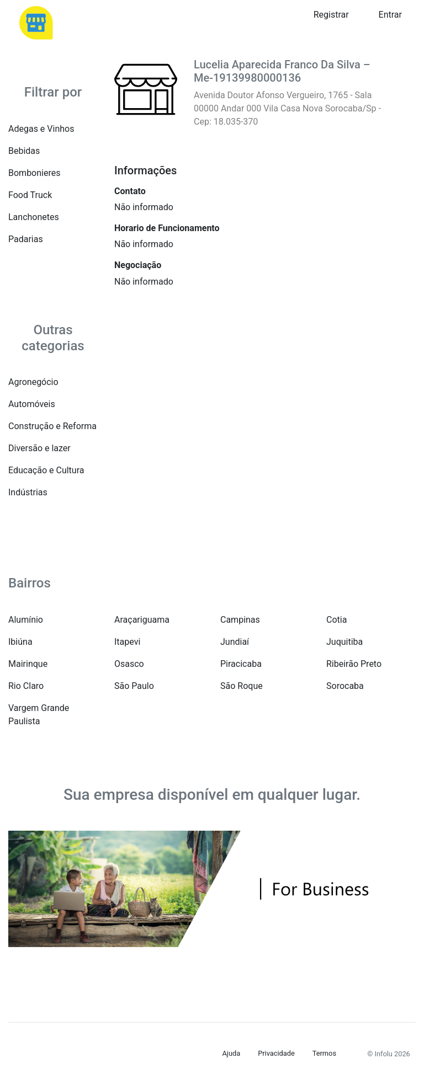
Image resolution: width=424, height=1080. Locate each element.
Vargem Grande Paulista (38, 714)
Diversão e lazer (39, 448)
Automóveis (31, 404)
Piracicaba (241, 664)
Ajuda (231, 1053)
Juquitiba (344, 642)
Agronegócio (33, 382)
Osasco (129, 664)
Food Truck (30, 195)
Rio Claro (26, 686)
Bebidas (24, 151)
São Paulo (134, 686)
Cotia (336, 619)
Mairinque (27, 664)
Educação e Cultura (46, 470)
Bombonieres (34, 173)
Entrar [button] (390, 14)
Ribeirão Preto (353, 664)
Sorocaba (345, 686)
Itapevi (127, 642)
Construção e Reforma (52, 426)
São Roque (241, 686)
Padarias (25, 239)
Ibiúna (20, 642)
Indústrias (27, 492)
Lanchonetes (33, 217)
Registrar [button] (331, 14)
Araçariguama (141, 619)
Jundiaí (234, 642)
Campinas (240, 619)
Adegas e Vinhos (41, 129)
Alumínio (25, 619)
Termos (324, 1053)
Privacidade (276, 1053)
